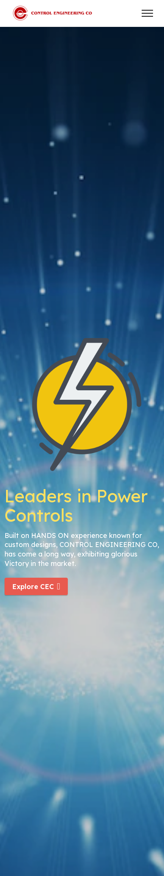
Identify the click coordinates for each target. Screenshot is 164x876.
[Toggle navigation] (147, 13)
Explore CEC (36, 586)
